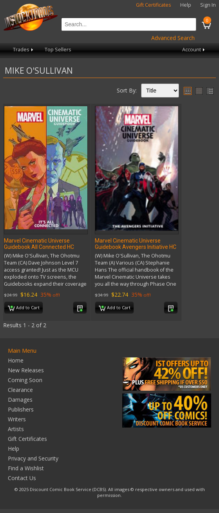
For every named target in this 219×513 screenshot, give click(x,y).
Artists (16, 429)
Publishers (21, 409)
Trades (23, 49)
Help (185, 5)
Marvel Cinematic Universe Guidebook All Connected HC (39, 243)
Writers (17, 419)
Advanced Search (173, 38)
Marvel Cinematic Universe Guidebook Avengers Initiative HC (135, 243)
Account (194, 49)
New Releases (26, 370)
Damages (20, 399)
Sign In (208, 5)
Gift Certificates (153, 5)
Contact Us (22, 478)
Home (16, 360)
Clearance (20, 389)
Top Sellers (58, 49)
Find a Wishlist (26, 468)
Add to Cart (24, 308)
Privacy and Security (33, 458)
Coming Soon (25, 380)
